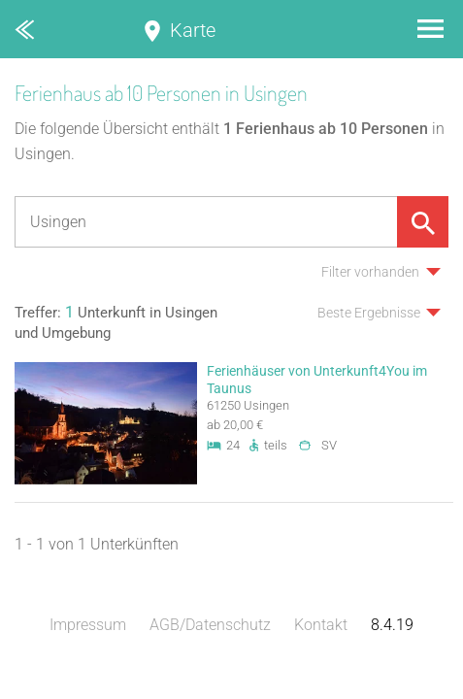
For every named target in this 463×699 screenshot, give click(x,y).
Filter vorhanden (370, 272)
